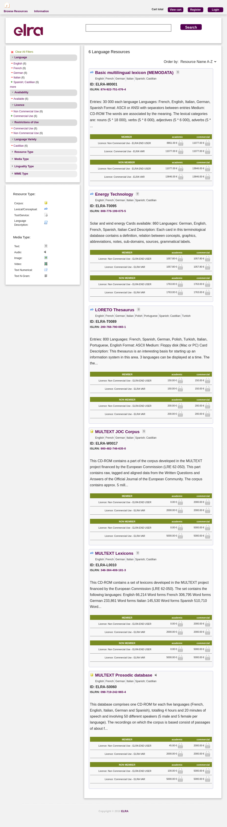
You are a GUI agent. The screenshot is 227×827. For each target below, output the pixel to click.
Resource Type (23, 152)
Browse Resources (16, 11)
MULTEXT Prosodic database (123, 675)
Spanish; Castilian (24, 82)
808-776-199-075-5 (113, 211)
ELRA (125, 811)
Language (20, 57)
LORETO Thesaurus (114, 309)
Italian (17, 77)
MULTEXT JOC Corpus (117, 431)
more (13, 86)
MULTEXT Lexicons (114, 553)
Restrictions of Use (26, 122)
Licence (19, 105)
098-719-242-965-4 (113, 692)
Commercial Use (23, 116)
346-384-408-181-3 (113, 570)
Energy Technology (114, 194)
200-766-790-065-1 (113, 327)
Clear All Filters (24, 51)
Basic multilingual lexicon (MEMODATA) (134, 72)
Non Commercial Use (26, 111)
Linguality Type (24, 166)
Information (41, 11)
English (18, 63)
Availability (21, 92)
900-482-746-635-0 (113, 448)
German (18, 72)
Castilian (19, 145)
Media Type (21, 159)
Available (19, 98)
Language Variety (25, 139)
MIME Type (21, 173)
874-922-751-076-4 (113, 89)
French (18, 68)
